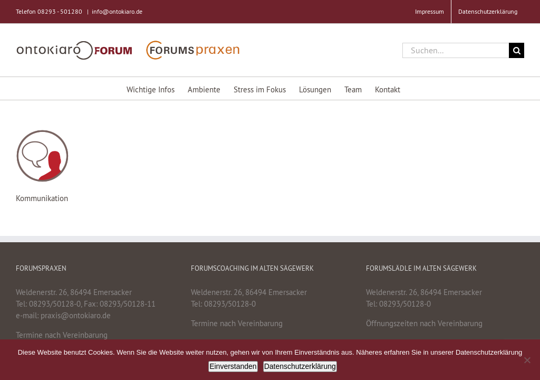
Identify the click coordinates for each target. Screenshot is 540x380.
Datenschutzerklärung (300, 366)
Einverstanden (233, 366)
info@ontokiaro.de (117, 11)
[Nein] (527, 360)
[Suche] (516, 50)
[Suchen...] (455, 50)
